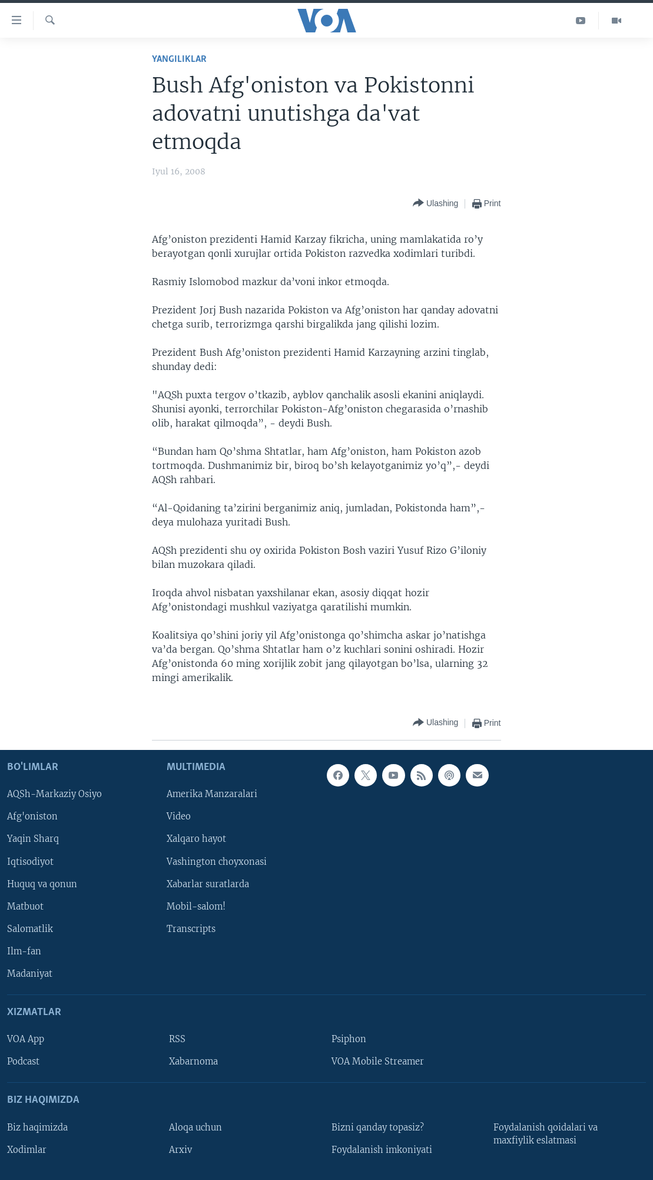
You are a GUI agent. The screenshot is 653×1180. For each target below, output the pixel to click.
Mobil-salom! (196, 906)
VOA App (25, 1039)
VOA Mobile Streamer (378, 1061)
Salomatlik (30, 928)
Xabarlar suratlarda (208, 883)
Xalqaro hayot (196, 839)
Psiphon (349, 1039)
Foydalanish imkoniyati (382, 1149)
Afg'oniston (32, 816)
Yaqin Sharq (33, 839)
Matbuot (25, 906)
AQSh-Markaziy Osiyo (54, 794)
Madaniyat (29, 974)
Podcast (23, 1061)
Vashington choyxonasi (217, 861)
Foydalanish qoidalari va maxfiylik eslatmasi (545, 1133)
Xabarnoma (193, 1061)
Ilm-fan (24, 951)
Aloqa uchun (195, 1127)
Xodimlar (27, 1149)
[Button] (435, 203)
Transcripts (191, 928)
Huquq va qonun (42, 883)
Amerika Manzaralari (212, 794)
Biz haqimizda (37, 1127)
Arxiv (180, 1149)
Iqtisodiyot (30, 861)
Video (179, 816)
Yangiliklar (179, 59)
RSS (177, 1039)
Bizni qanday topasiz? (378, 1127)
